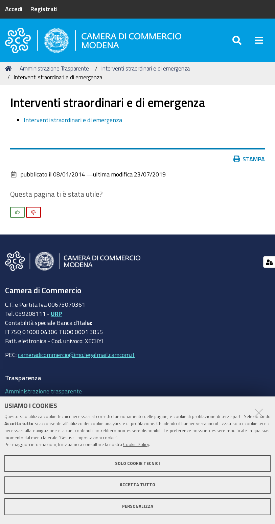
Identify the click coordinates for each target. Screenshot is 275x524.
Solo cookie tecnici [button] (137, 463)
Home (9, 68)
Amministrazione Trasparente (54, 68)
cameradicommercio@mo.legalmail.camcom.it (76, 355)
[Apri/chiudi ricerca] (237, 40)
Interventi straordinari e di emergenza (145, 68)
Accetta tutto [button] (137, 484)
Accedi (13, 9)
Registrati (44, 9)
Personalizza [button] (137, 506)
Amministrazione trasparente (43, 391)
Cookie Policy (136, 444)
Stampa (250, 159)
